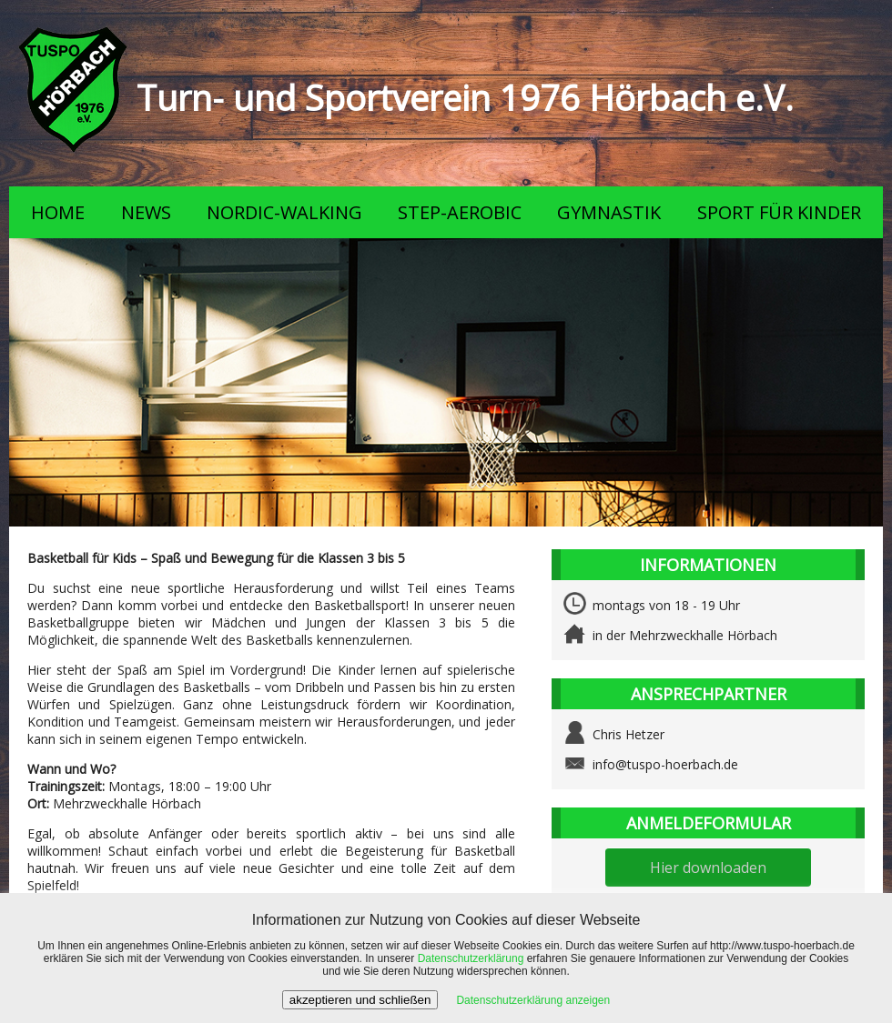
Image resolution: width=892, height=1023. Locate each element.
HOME (58, 212)
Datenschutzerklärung (471, 958)
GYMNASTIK (609, 212)
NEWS (146, 212)
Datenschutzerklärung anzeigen (533, 1000)
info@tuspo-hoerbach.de (665, 764)
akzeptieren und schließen (360, 1000)
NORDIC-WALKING (284, 212)
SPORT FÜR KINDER (779, 212)
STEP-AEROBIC (460, 212)
